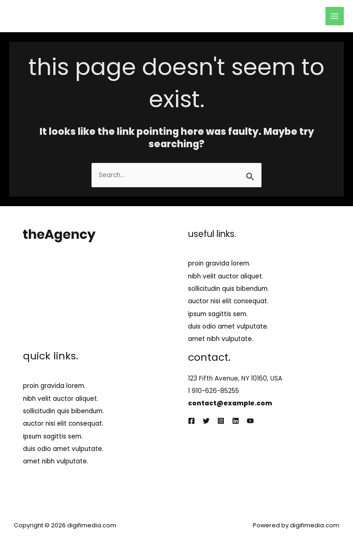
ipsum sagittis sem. (218, 314)
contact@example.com (230, 403)
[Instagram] (220, 420)
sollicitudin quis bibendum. (228, 288)
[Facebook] (191, 420)
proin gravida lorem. (219, 263)
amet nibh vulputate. (220, 339)
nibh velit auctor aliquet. (225, 276)
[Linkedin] (235, 420)
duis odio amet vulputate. (228, 326)
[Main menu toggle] (334, 16)
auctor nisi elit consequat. (228, 301)
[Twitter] (206, 420)
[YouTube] (250, 420)
